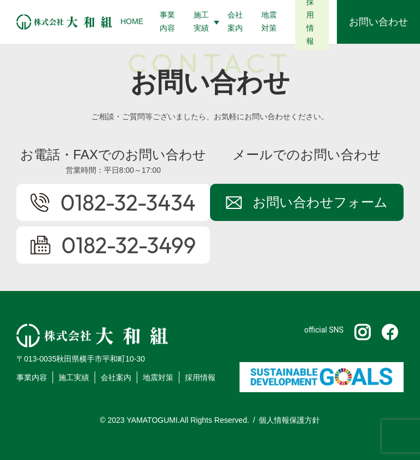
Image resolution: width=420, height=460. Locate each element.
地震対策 (158, 377)
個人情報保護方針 (289, 420)
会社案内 (116, 377)
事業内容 (31, 377)
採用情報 (200, 377)
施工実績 (74, 377)
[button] (202, 22)
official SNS (323, 329)
